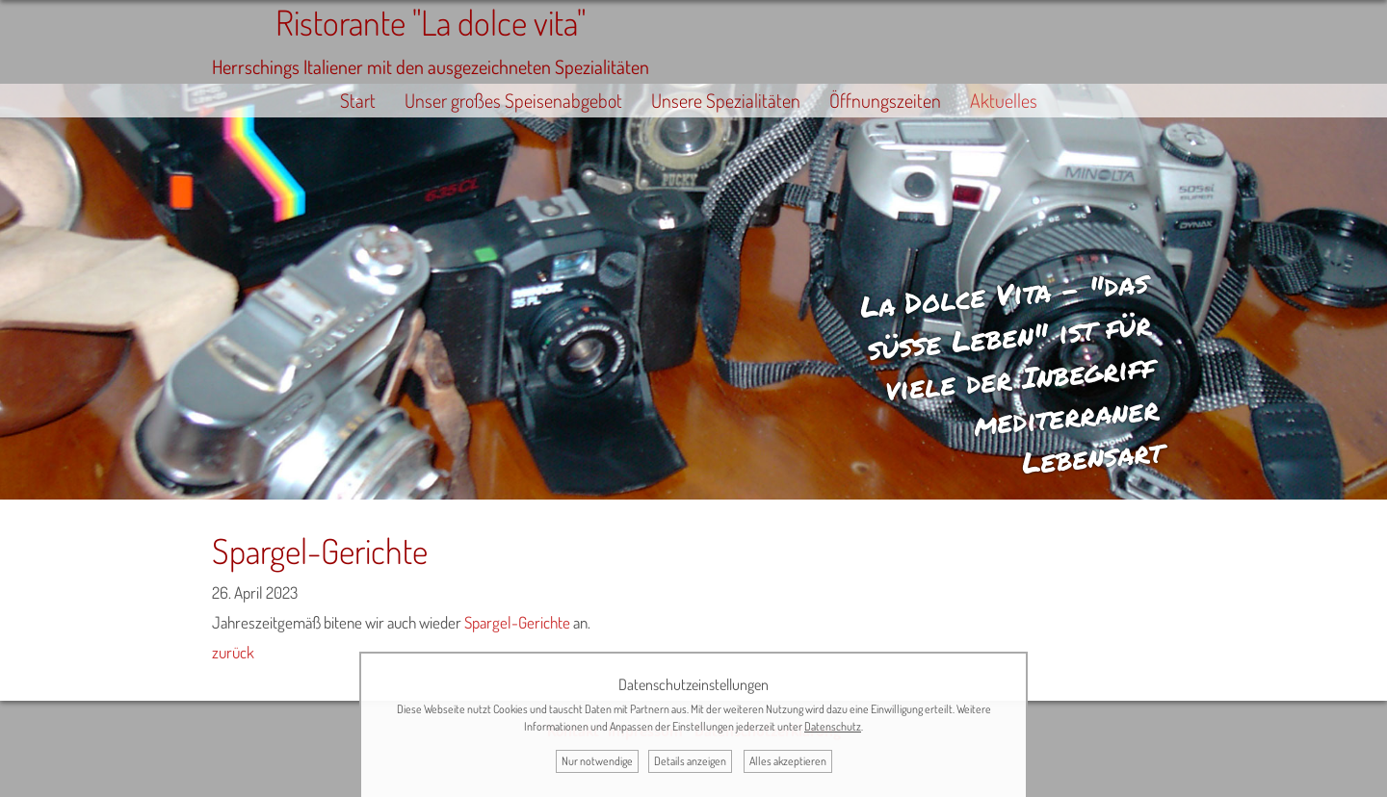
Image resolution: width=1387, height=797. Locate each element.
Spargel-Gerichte (517, 622)
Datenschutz (832, 726)
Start (358, 101)
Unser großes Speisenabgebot (513, 101)
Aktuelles (1003, 101)
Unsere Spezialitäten (725, 101)
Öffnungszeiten (885, 101)
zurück (233, 652)
